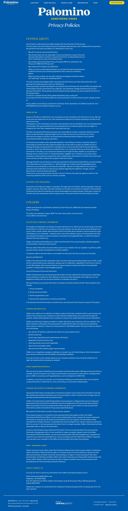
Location (34, 3)
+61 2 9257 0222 (40, 478)
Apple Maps (25, 506)
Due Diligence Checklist (100, 502)
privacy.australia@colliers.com (41, 476)
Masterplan (83, 3)
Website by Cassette (111, 504)
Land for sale (50, 3)
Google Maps (17, 506)
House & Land (66, 3)
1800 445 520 (34, 500)
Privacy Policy (112, 502)
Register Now (116, 2)
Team (95, 3)
